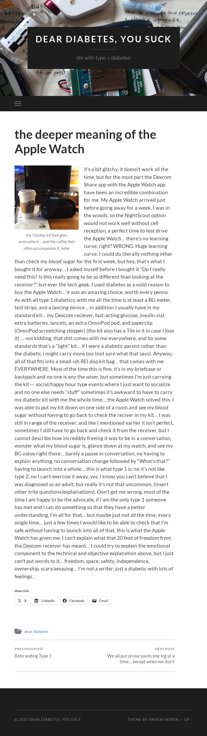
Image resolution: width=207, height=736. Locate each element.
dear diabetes (36, 631)
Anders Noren (164, 719)
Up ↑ (188, 719)
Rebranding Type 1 (33, 652)
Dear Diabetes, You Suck (104, 39)
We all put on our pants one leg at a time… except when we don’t (135, 655)
